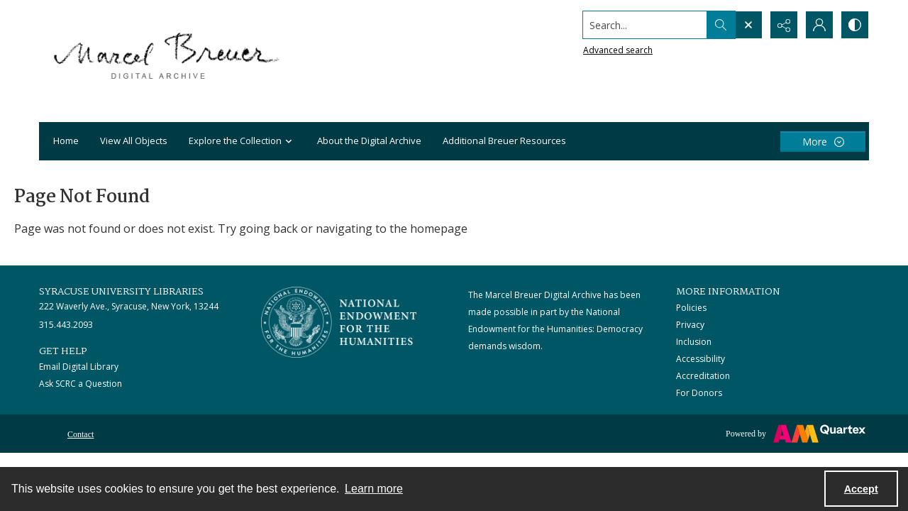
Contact (80, 434)
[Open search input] (748, 24)
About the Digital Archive (369, 140)
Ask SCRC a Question (80, 384)
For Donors (699, 393)
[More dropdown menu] (822, 141)
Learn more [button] (374, 489)
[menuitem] (80, 432)
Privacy (690, 325)
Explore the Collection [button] (242, 141)
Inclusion (694, 342)
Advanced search (618, 50)
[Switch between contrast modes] (854, 24)
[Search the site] (645, 24)
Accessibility (700, 359)
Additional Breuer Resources (504, 140)
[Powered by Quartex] (795, 433)
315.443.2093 (66, 325)
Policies (691, 308)
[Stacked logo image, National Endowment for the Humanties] (339, 322)
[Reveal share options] (783, 24)
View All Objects (133, 140)
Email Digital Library (78, 367)
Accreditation (703, 376)
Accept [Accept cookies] (861, 489)
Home (66, 140)
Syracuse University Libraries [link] (121, 292)
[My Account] (819, 24)
